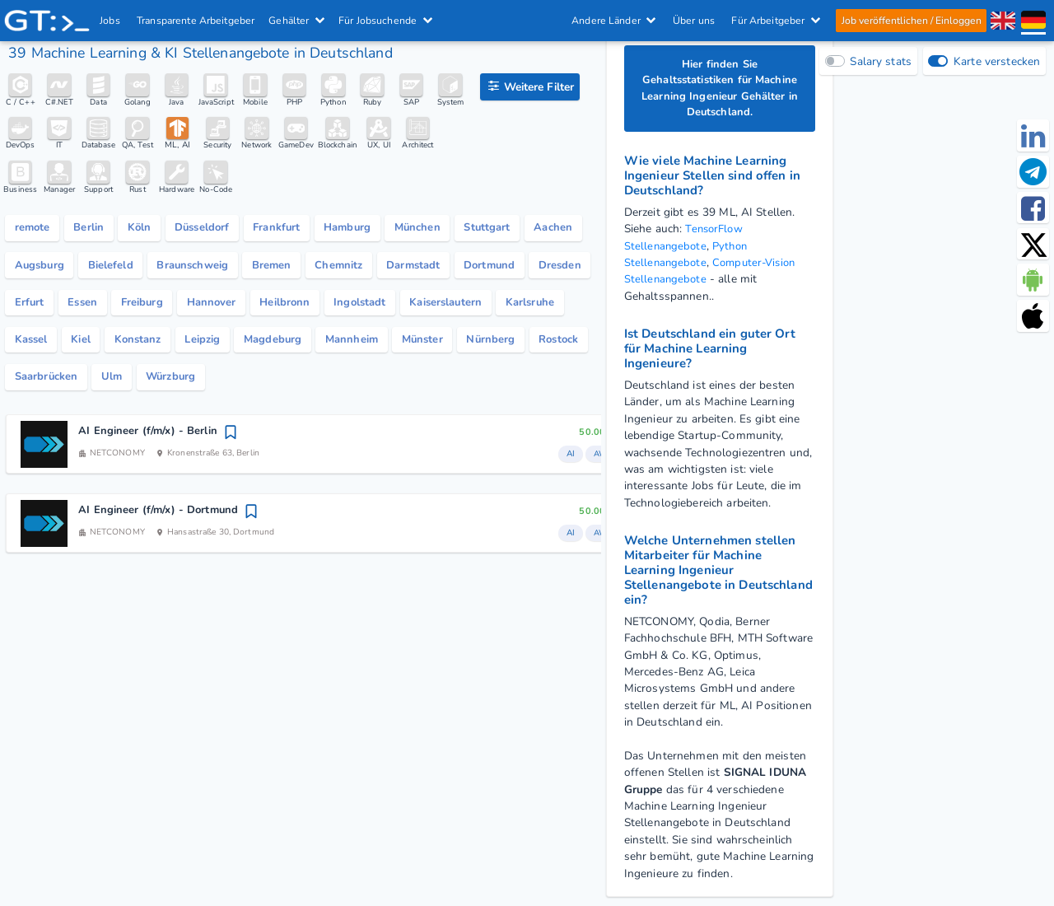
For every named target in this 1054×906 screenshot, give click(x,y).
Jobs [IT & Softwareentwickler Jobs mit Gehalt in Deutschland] (110, 20)
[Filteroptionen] (530, 86)
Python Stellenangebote (688, 257)
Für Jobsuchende (386, 20)
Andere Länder (613, 20)
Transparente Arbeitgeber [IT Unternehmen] (196, 20)
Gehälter (297, 20)
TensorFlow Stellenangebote (685, 240)
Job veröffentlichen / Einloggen (911, 20)
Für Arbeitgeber (775, 20)
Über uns (693, 20)
